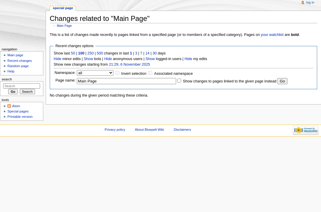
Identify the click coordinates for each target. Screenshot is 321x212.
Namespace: (64, 73)
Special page (63, 8)
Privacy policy (115, 129)
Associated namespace (173, 74)
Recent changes (19, 60)
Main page (15, 55)
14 (147, 53)
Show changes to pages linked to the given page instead (229, 81)
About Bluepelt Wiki (149, 129)
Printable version (19, 116)
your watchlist (272, 35)
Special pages (18, 111)
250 (90, 53)
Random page (18, 66)
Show (88, 59)
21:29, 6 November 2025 (129, 64)
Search (7, 79)
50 (73, 53)
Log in (310, 2)
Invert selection (133, 74)
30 (155, 53)
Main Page (64, 25)
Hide (57, 59)
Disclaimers (182, 129)
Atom (16, 106)
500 (100, 53)
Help (10, 71)
